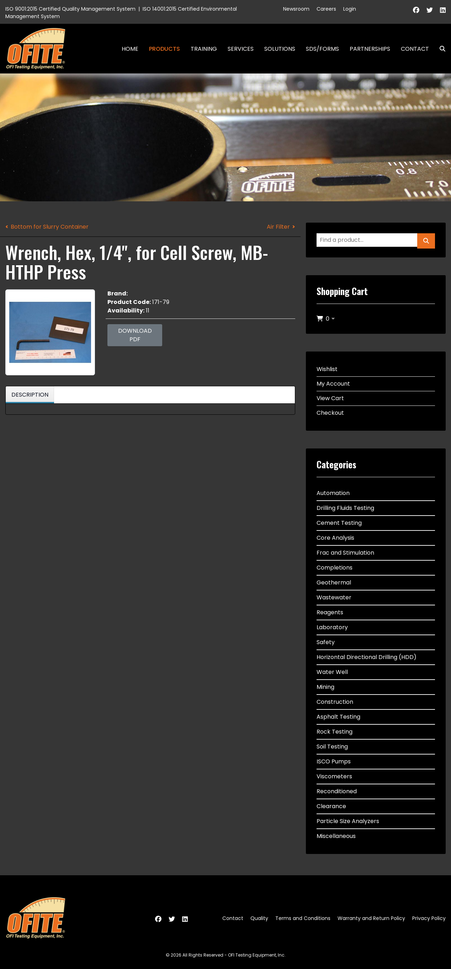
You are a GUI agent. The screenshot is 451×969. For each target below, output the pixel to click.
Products (164, 49)
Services (241, 49)
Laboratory (332, 627)
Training (204, 49)
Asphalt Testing (338, 717)
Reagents (330, 612)
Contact (415, 49)
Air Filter (278, 227)
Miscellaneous (336, 836)
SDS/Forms (322, 49)
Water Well (332, 672)
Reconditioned (337, 791)
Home (130, 49)
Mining (325, 687)
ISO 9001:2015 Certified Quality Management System (70, 8)
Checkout (330, 413)
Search (439, 49)
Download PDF (135, 335)
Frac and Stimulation (345, 553)
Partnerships (370, 49)
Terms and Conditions (302, 918)
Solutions (279, 49)
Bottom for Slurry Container (50, 227)
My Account (333, 384)
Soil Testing (332, 746)
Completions (334, 568)
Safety (326, 642)
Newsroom (296, 8)
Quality (259, 918)
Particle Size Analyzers (348, 821)
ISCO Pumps (334, 761)
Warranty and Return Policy (371, 918)
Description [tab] (29, 395)
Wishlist (327, 369)
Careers (326, 8)
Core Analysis (335, 538)
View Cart (330, 398)
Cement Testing (339, 523)
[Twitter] (429, 10)
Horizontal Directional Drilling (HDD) (366, 657)
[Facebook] (416, 10)
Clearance (331, 806)
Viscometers (334, 776)
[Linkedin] (443, 10)
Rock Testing (334, 732)
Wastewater (334, 597)
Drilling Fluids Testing (345, 508)
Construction (335, 702)
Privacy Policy (429, 918)
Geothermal (334, 582)
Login (349, 8)
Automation (333, 493)
